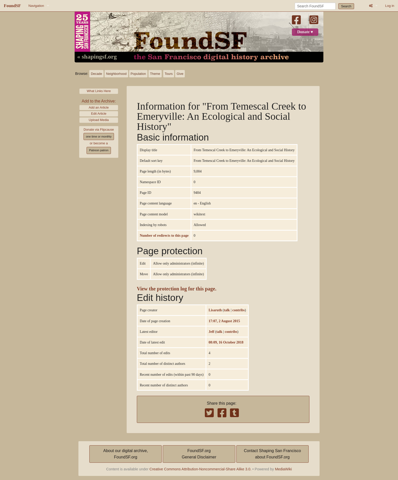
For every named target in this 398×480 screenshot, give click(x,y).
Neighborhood (116, 74)
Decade (96, 74)
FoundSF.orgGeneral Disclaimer (199, 454)
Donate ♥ (305, 32)
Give (180, 74)
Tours (169, 74)
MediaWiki (283, 469)
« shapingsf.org (97, 57)
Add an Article (99, 107)
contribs (238, 310)
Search (346, 6)
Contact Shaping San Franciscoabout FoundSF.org (272, 454)
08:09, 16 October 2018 (226, 342)
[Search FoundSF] (315, 6)
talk (227, 310)
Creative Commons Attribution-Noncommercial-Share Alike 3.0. (201, 469)
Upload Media (99, 120)
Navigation (36, 6)
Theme (155, 74)
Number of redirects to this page (164, 235)
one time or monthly (98, 136)
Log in (389, 6)
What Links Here (99, 91)
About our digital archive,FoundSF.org (125, 454)
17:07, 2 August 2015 (224, 321)
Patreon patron (98, 150)
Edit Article (98, 113)
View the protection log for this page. (177, 289)
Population (138, 74)
